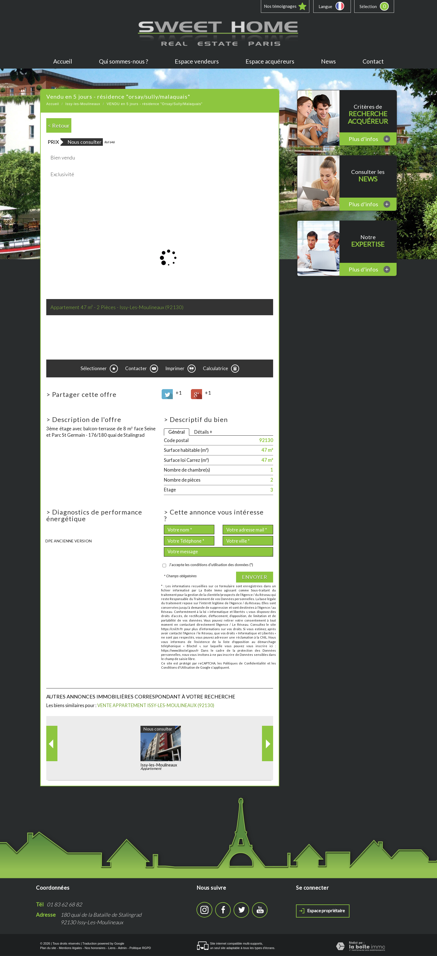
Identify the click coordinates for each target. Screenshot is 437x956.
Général (176, 432)
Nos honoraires (95, 948)
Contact (373, 61)
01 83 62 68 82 (64, 904)
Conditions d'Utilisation (178, 667)
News (328, 61)
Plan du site (48, 948)
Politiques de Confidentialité (244, 663)
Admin (122, 948)
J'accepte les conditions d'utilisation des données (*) (211, 565)
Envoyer (254, 577)
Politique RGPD (140, 948)
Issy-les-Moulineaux (82, 104)
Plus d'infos (369, 139)
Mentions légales (70, 948)
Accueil (62, 61)
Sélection (368, 6)
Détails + (203, 432)
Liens (111, 948)
